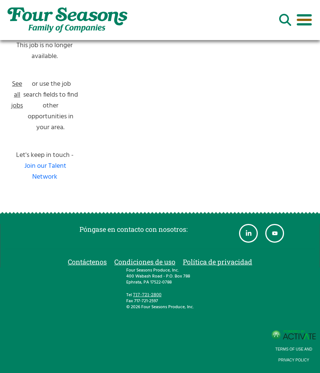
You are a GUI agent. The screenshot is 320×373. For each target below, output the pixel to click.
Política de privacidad (217, 261)
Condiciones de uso (144, 261)
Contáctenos (87, 261)
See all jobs (17, 95)
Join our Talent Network (45, 171)
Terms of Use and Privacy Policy (293, 354)
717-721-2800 (147, 294)
